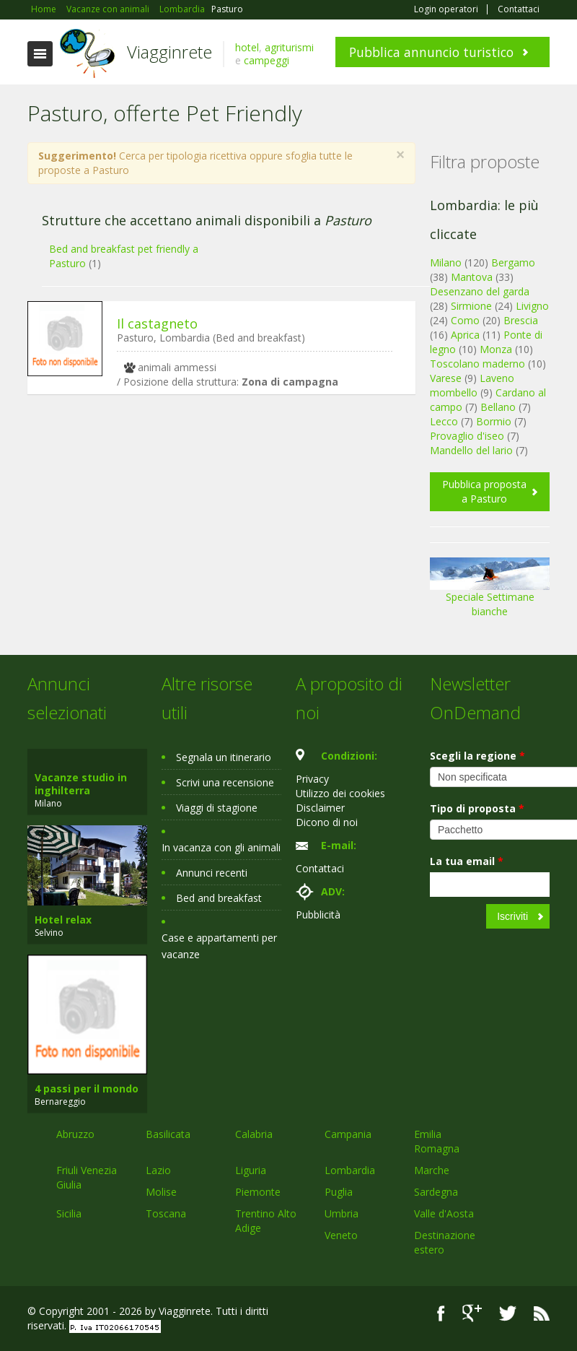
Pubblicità (318, 914)
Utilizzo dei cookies (340, 793)
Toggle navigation (40, 53)
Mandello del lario (471, 450)
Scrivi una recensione (225, 782)
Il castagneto (157, 323)
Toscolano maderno (477, 363)
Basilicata (168, 1134)
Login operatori (446, 9)
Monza (496, 349)
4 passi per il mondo (86, 1088)
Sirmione (471, 306)
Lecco (444, 421)
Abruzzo (75, 1134)
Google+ (472, 1313)
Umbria (341, 1213)
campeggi (266, 60)
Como (465, 320)
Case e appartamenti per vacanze (219, 946)
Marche (431, 1170)
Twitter (507, 1313)
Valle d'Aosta (444, 1213)
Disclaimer (320, 807)
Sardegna (436, 1192)
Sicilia (69, 1213)
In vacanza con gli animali (221, 847)
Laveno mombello (472, 385)
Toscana (166, 1213)
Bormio (493, 421)
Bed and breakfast (219, 898)
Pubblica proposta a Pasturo (484, 491)
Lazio (158, 1170)
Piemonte (258, 1192)
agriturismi (289, 47)
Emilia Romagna (436, 1141)
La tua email (466, 861)
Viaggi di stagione (216, 807)
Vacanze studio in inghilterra (81, 783)
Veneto (341, 1235)
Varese (446, 378)
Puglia (339, 1192)
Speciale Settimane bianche (490, 592)
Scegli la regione (477, 756)
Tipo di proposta (477, 808)
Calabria (254, 1134)
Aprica (465, 335)
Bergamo (513, 262)
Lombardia (350, 1170)
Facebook (441, 1313)
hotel (247, 47)
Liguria (250, 1170)
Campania (348, 1134)
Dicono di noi (327, 822)
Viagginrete (169, 52)
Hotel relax (63, 919)
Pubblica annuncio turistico (431, 52)
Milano (446, 262)
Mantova (472, 277)
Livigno (532, 306)
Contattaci (518, 9)
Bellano (498, 407)
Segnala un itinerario (223, 757)
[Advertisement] (214, 517)
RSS (542, 1313)
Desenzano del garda (479, 291)
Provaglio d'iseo (467, 436)
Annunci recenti (211, 872)
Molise (161, 1192)
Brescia (520, 320)
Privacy (312, 779)
